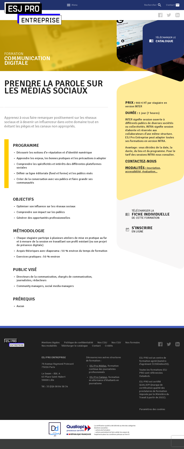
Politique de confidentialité (78, 342)
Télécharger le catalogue (74, 345)
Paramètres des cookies (152, 409)
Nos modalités (49, 345)
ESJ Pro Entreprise (32, 13)
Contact (96, 345)
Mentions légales (51, 342)
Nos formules (132, 342)
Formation (37, 58)
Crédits (109, 345)
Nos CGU (102, 342)
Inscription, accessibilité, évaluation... (143, 169)
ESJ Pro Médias (97, 365)
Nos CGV (116, 342)
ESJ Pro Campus (98, 377)
